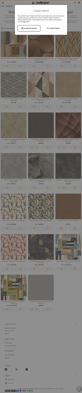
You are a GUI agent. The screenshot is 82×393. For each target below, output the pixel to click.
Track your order (9, 331)
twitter (16, 370)
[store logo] (41, 2)
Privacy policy (8, 343)
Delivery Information (10, 328)
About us (7, 357)
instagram (26, 370)
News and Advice (9, 355)
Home (3, 6)
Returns (7, 333)
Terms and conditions (10, 345)
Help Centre (11, 379)
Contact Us (11, 383)
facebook (6, 370)
